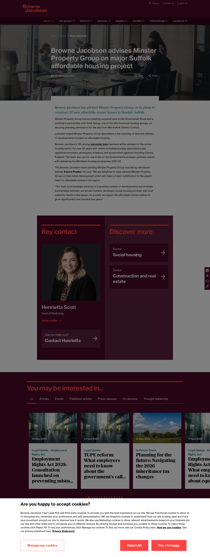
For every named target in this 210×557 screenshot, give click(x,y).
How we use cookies (169, 532)
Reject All (134, 551)
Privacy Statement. (63, 536)
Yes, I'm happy (169, 551)
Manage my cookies (42, 551)
